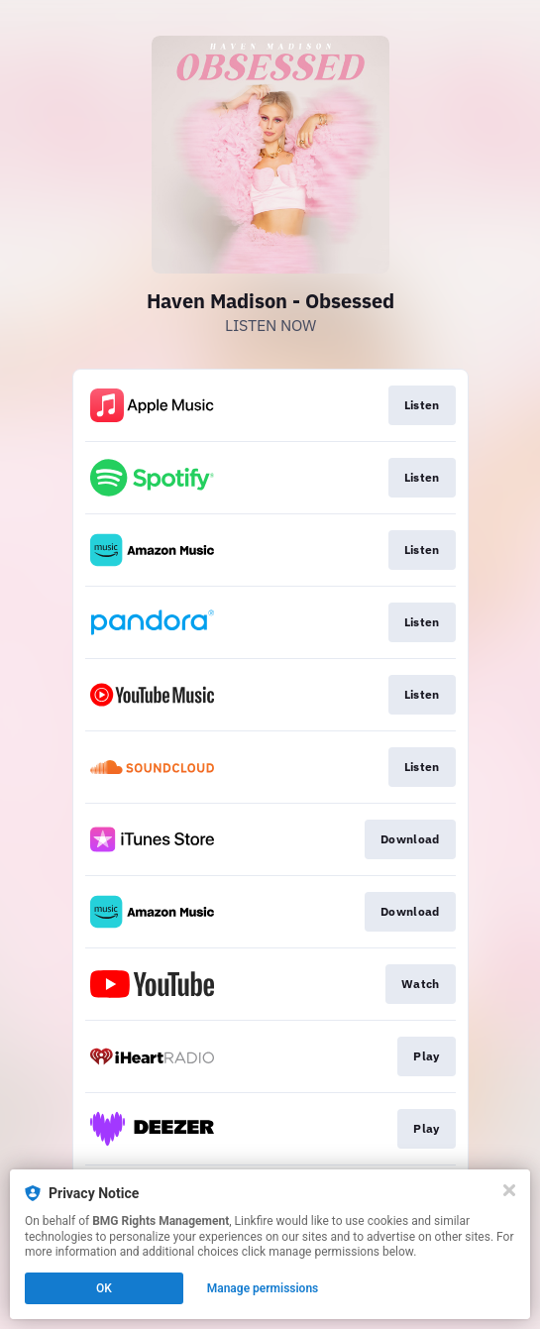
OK (104, 1288)
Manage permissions (263, 1288)
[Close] (509, 1190)
